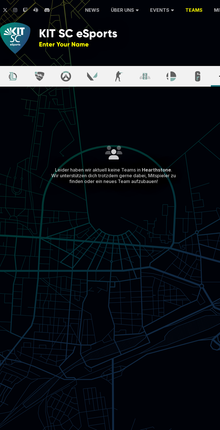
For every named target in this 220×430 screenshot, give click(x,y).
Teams (194, 10)
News (92, 10)
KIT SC (78, 33)
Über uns (125, 9)
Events (162, 9)
